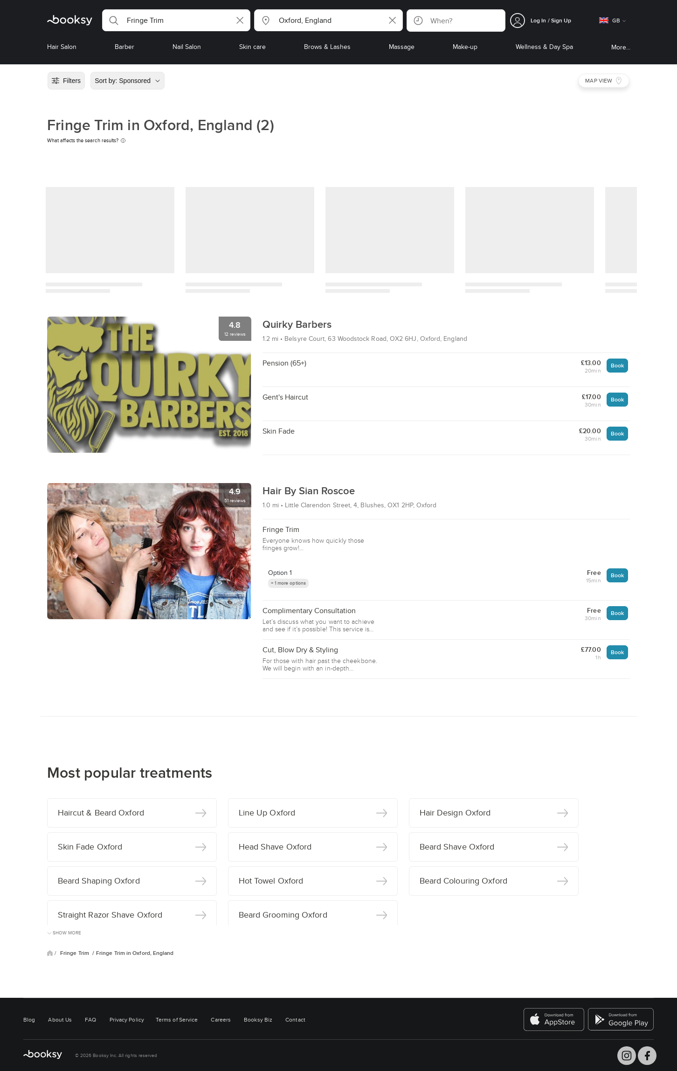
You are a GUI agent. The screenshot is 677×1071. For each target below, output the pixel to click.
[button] (176, 20)
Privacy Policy (127, 1019)
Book (617, 365)
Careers (221, 1019)
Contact (295, 1019)
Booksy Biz (258, 1019)
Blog (29, 1019)
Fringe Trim (75, 953)
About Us (60, 1019)
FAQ (90, 1019)
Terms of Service (177, 1019)
